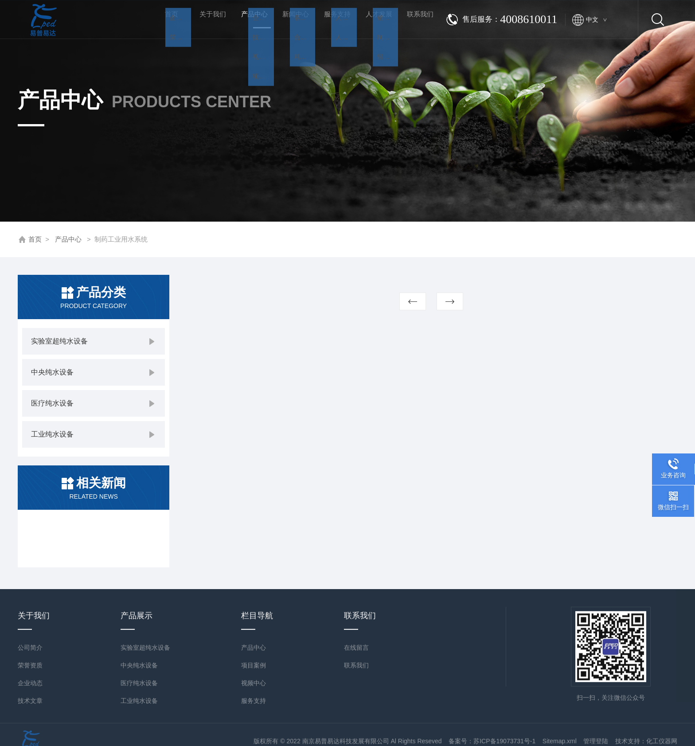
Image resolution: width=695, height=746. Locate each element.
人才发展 (371, 19)
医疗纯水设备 (52, 403)
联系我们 (412, 19)
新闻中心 (288, 19)
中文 (596, 19)
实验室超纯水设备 (59, 341)
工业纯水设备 (52, 434)
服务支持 (330, 19)
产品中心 (247, 27)
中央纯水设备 (52, 372)
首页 (163, 19)
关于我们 (205, 19)
